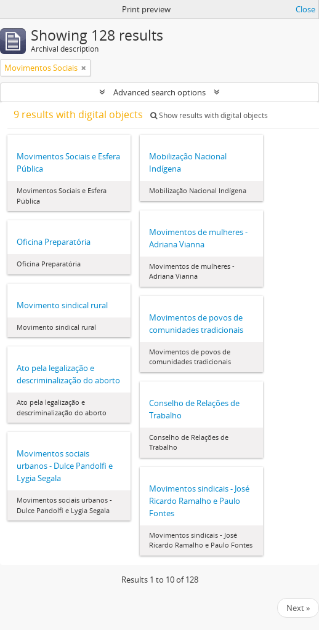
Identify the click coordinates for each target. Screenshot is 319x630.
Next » (298, 607)
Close (305, 9)
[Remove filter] (83, 68)
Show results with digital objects (209, 115)
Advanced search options (159, 92)
